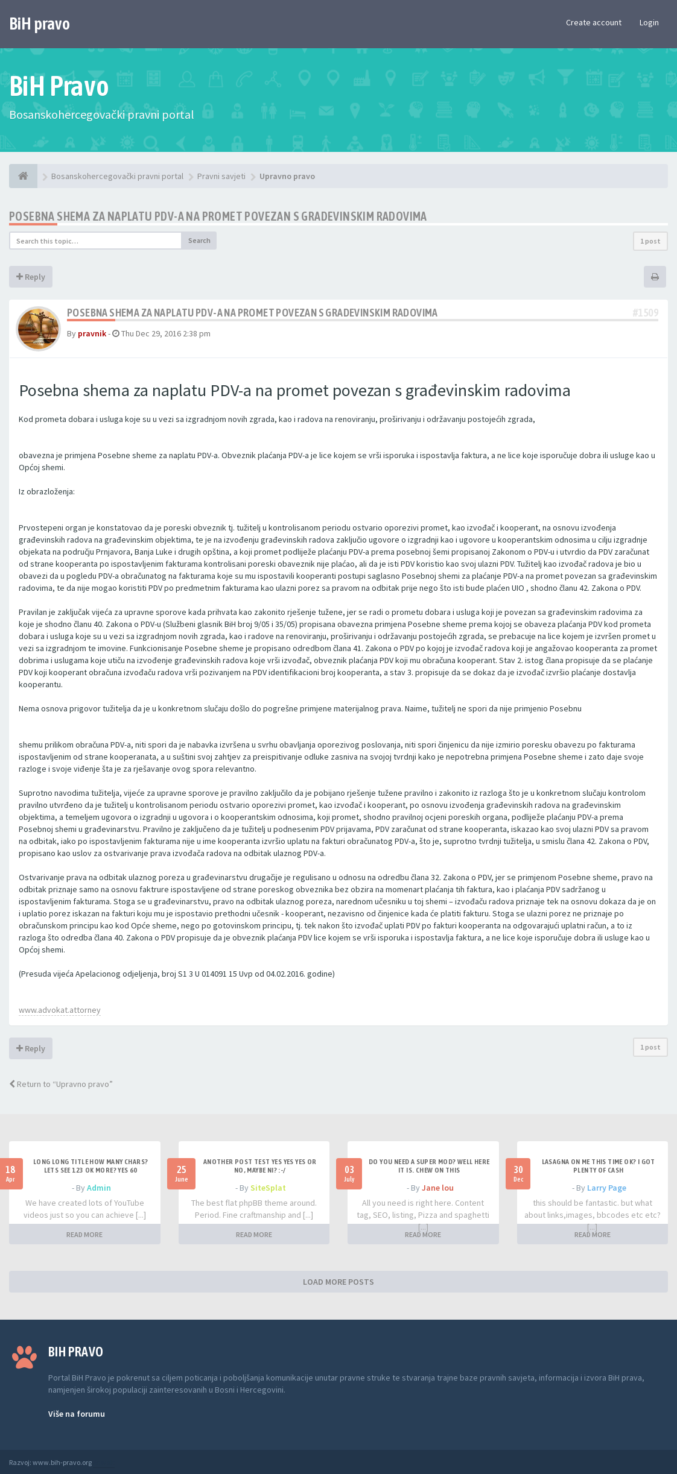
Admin (99, 1187)
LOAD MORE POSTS (338, 1281)
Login (649, 22)
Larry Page (606, 1187)
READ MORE (84, 1234)
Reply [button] (30, 276)
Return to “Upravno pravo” (61, 1084)
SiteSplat (268, 1187)
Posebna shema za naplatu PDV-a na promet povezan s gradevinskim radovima (218, 216)
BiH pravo (39, 23)
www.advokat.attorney (60, 1009)
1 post (650, 240)
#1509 (645, 312)
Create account (593, 22)
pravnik (92, 333)
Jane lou (438, 1187)
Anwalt (104, 1462)
